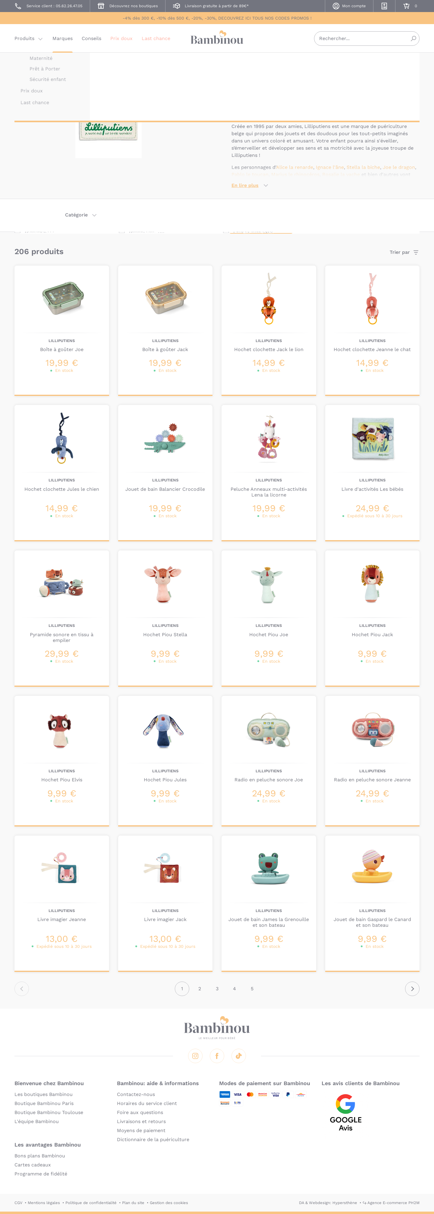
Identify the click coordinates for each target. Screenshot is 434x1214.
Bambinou (217, 40)
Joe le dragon (399, 167)
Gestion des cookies (169, 1202)
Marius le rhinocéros (295, 174)
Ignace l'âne (330, 167)
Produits (24, 40)
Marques (62, 40)
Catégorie (76, 215)
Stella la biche (363, 167)
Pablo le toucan (250, 174)
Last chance (156, 40)
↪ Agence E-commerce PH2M (391, 1202)
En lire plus (245, 185)
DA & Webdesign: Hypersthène (328, 1202)
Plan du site (133, 1202)
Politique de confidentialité (91, 1202)
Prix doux (121, 40)
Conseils (91, 40)
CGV (18, 1202)
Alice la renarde (294, 167)
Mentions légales (44, 1202)
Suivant (412, 989)
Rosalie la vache (341, 174)
